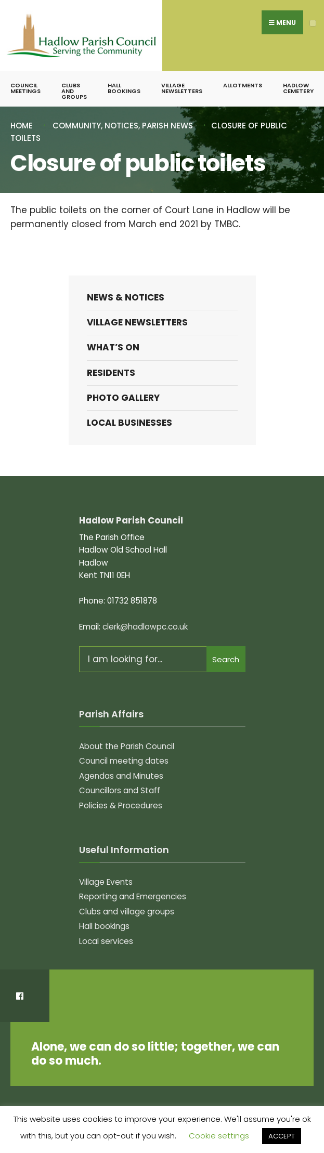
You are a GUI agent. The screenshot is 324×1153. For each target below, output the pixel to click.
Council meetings (25, 88)
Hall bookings (124, 88)
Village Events (106, 881)
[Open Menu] (312, 23)
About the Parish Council (126, 746)
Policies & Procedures (120, 805)
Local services (106, 941)
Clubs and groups (74, 91)
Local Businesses (129, 422)
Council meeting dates (124, 760)
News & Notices (125, 297)
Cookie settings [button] (219, 1135)
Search (225, 659)
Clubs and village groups (126, 911)
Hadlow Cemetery (298, 88)
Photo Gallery (123, 397)
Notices (121, 125)
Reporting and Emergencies (132, 896)
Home (21, 125)
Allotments (242, 85)
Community (77, 125)
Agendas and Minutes (121, 775)
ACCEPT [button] (281, 1136)
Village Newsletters (181, 88)
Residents (111, 372)
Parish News (167, 125)
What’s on (113, 347)
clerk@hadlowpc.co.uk (145, 626)
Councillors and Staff (119, 790)
